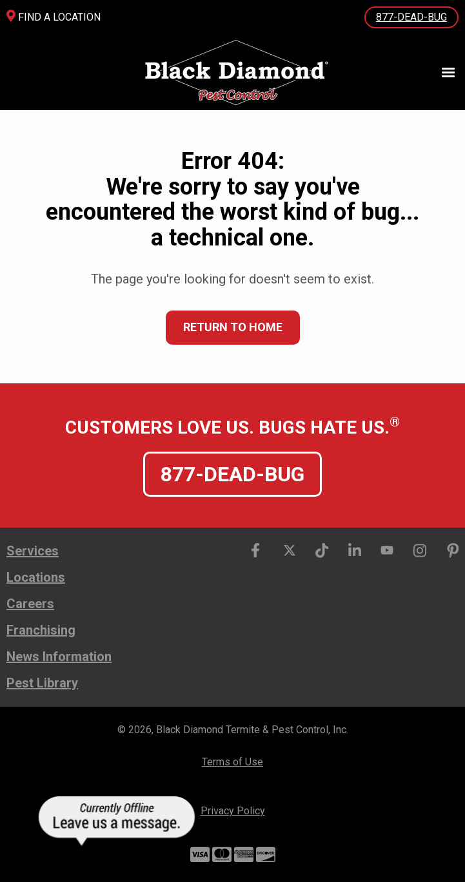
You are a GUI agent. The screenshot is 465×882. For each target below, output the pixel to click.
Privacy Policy (233, 811)
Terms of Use (232, 762)
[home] (232, 72)
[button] (442, 73)
